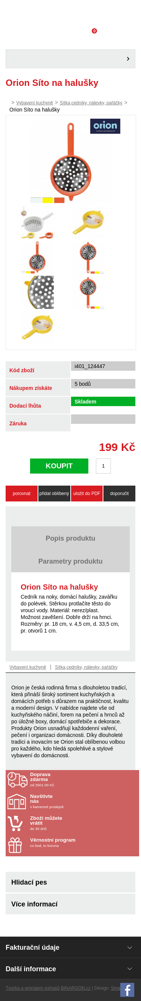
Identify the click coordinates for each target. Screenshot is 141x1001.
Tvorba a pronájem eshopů (32, 988)
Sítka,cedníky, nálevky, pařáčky (91, 102)
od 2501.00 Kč (83, 779)
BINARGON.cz (76, 988)
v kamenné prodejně (74, 801)
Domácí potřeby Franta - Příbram (70, 13)
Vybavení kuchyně (34, 102)
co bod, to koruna (74, 842)
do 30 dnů (74, 823)
